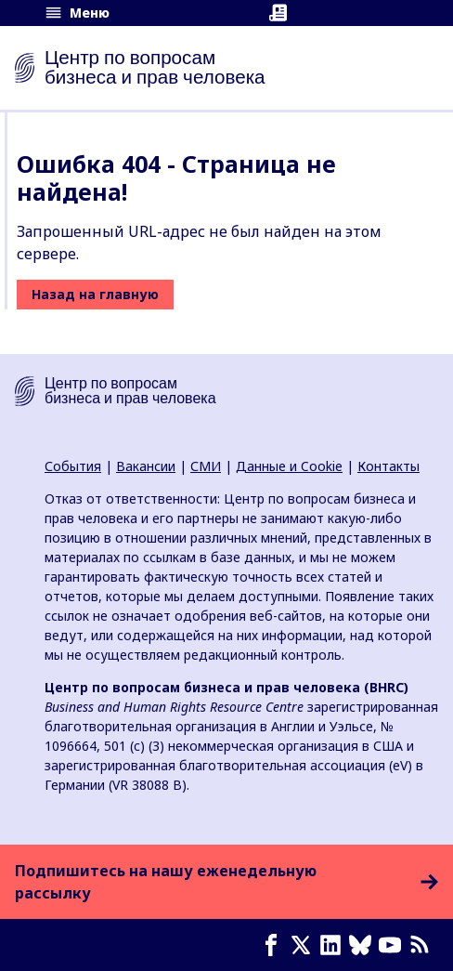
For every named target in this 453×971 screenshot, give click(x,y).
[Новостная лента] (423, 945)
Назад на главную (95, 294)
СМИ (205, 466)
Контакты (388, 466)
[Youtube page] (393, 945)
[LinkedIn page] (334, 945)
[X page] (304, 945)
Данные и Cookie (289, 466)
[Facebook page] (275, 945)
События (73, 466)
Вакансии (145, 466)
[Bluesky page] (364, 945)
